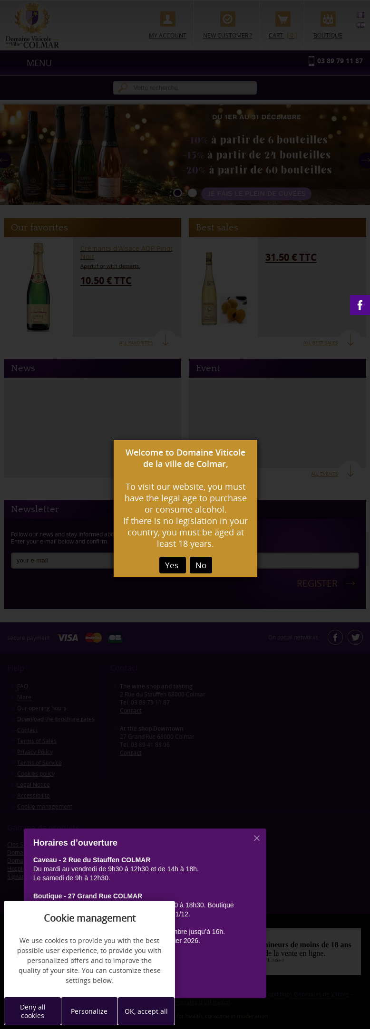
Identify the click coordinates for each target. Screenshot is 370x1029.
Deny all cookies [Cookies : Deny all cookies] (33, 1011)
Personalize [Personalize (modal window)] (89, 1011)
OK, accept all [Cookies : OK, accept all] (146, 1011)
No (200, 565)
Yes (172, 565)
